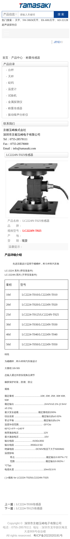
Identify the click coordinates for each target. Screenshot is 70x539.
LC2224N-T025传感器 (35, 220)
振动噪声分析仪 (17, 114)
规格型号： (15, 230)
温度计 (11, 89)
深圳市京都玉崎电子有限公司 (43, 523)
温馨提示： (16, 246)
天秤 (10, 76)
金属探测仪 (14, 101)
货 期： (15, 240)
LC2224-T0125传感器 (29, 508)
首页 (5, 57)
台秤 (10, 69)
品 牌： (15, 225)
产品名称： (15, 220)
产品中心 (17, 57)
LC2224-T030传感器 (28, 504)
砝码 (10, 82)
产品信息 (9, 14)
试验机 (11, 95)
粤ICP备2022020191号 (48, 535)
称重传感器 (33, 57)
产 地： (15, 235)
